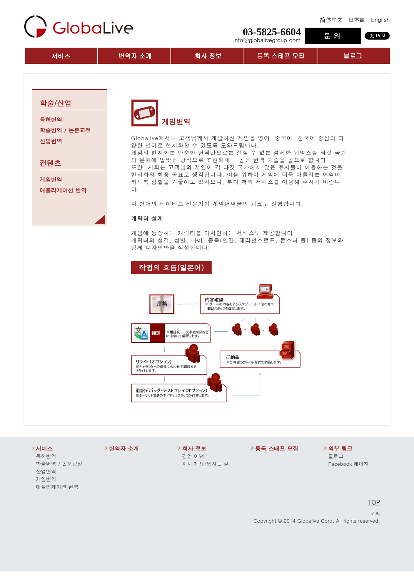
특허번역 (51, 119)
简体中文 (331, 19)
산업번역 (51, 141)
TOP (374, 502)
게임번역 (51, 179)
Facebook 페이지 (348, 463)
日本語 (356, 19)
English (380, 19)
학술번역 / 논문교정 (65, 130)
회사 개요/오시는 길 (205, 463)
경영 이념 (193, 456)
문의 (375, 513)
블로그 (336, 456)
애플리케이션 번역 (63, 190)
